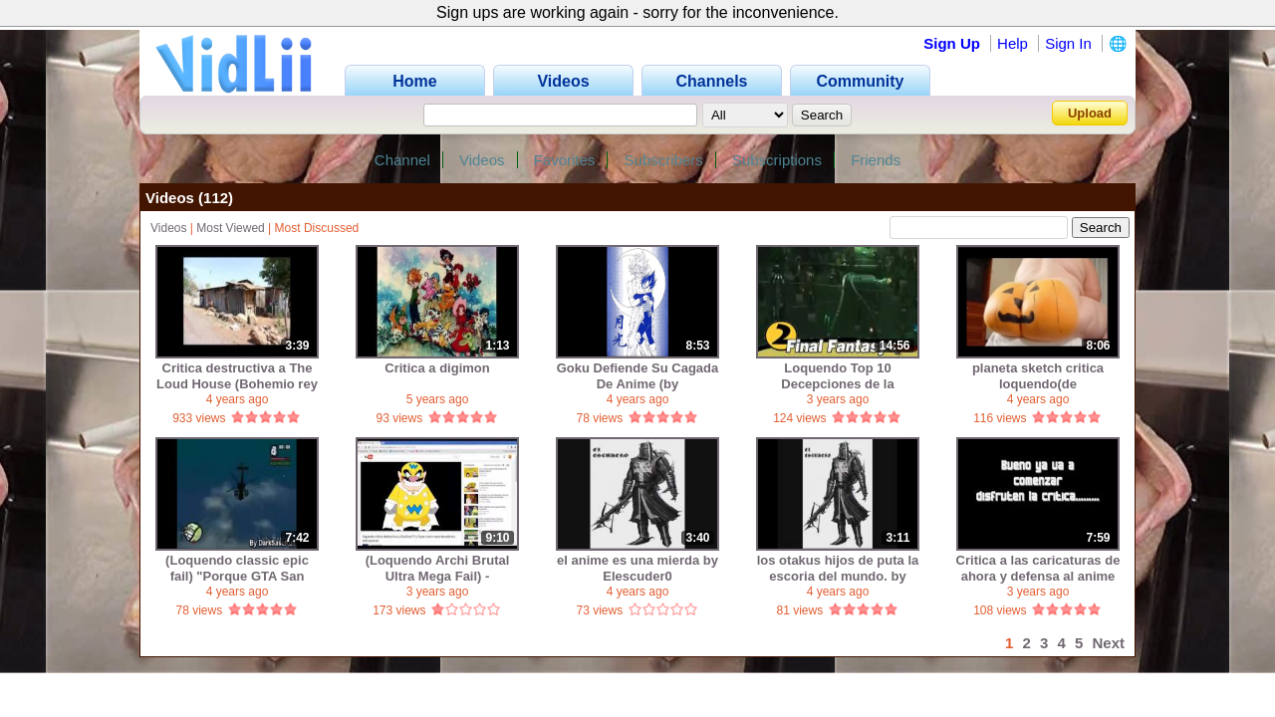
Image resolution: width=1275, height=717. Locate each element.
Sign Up (951, 43)
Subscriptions (777, 159)
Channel (402, 159)
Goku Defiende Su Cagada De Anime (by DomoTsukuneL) (638, 375)
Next (1108, 642)
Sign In (1068, 43)
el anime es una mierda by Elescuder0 (637, 568)
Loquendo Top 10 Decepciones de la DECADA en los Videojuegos (837, 375)
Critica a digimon (436, 367)
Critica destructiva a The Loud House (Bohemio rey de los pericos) (237, 375)
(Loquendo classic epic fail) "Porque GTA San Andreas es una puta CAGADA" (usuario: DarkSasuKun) (237, 568)
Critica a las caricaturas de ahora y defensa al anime (1038, 568)
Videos (482, 159)
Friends (875, 159)
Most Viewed (230, 228)
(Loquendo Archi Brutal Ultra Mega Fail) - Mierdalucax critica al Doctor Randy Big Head (437, 568)
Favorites (565, 159)
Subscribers (664, 159)
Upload (1090, 113)
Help (1012, 43)
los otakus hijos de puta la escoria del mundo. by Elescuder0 (838, 568)
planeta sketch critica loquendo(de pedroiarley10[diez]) (1038, 375)
